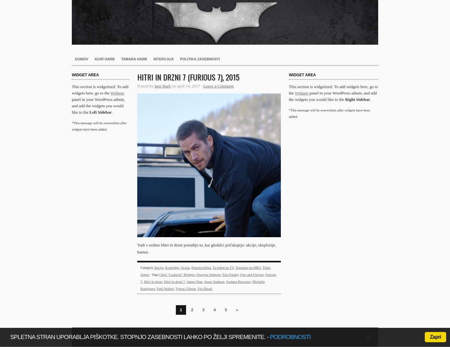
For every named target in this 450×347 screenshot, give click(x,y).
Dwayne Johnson (208, 274)
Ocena (185, 267)
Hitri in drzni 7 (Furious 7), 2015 (188, 77)
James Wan (194, 281)
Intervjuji (164, 59)
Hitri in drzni (153, 281)
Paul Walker (165, 288)
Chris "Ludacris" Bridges (177, 274)
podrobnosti (290, 337)
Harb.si (225, 22)
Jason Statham (214, 281)
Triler (266, 267)
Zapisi (144, 274)
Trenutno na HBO (248, 267)
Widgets (117, 93)
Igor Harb (105, 59)
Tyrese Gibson (186, 288)
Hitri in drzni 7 (174, 281)
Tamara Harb (134, 59)
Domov (81, 59)
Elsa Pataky (230, 274)
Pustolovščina (201, 267)
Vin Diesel (205, 288)
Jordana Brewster (238, 281)
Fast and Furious (252, 274)
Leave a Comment (218, 86)
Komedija (172, 267)
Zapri (435, 337)
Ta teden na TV (223, 267)
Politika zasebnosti (200, 59)
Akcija (158, 267)
